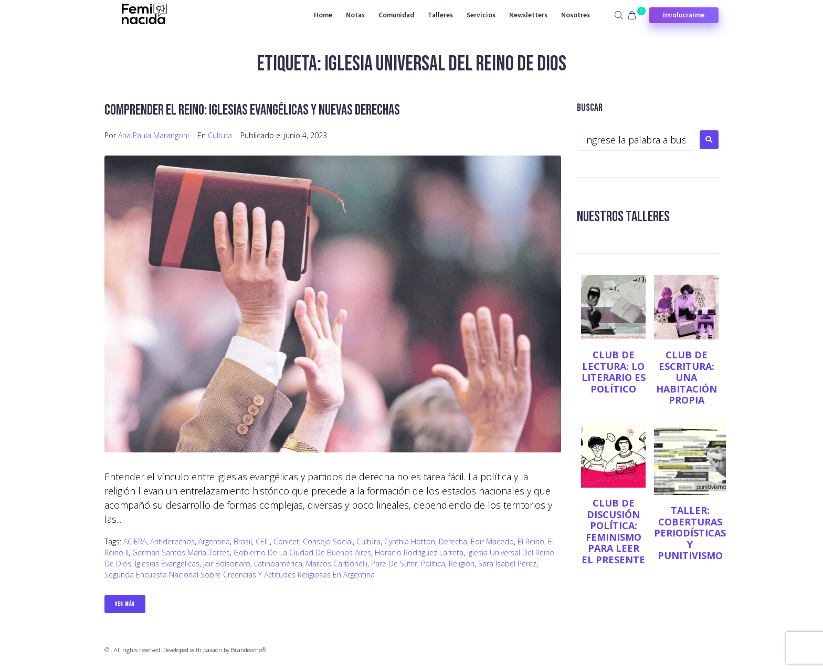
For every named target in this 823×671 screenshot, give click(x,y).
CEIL (263, 541)
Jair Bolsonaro (226, 564)
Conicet (286, 541)
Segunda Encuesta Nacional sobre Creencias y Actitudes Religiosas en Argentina (239, 575)
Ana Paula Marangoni (153, 135)
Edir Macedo (492, 541)
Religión (461, 564)
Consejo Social (328, 541)
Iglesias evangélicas (167, 564)
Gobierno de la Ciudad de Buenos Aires (302, 553)
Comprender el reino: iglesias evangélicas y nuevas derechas (252, 110)
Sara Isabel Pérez (507, 564)
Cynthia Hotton (409, 541)
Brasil (243, 541)
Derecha (453, 541)
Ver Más (125, 604)
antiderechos (172, 541)
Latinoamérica (278, 564)
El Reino (531, 541)
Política (433, 564)
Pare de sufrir (394, 564)
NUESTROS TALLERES (623, 216)
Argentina (214, 541)
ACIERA (134, 541)
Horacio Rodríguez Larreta (419, 553)
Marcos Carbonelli (336, 564)
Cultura (220, 135)
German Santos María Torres (181, 553)
